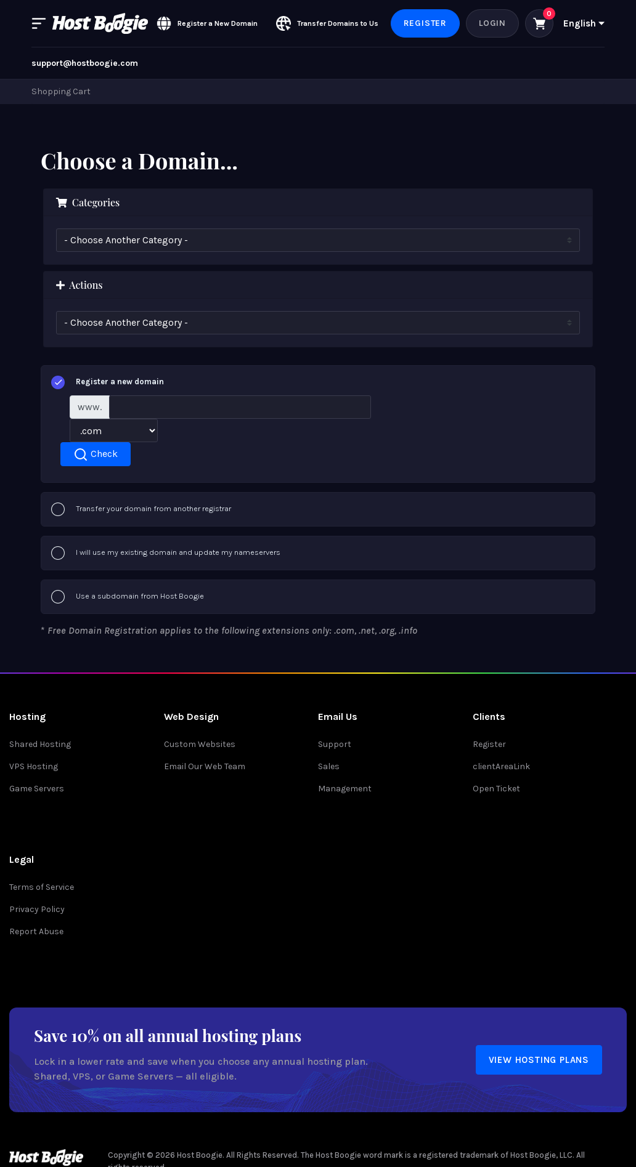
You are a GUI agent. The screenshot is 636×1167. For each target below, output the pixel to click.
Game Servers (36, 788)
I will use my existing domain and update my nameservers (165, 553)
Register (425, 23)
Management (345, 788)
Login (492, 23)
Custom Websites (199, 744)
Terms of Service (41, 887)
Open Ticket (496, 788)
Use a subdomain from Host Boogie (127, 597)
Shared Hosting (40, 744)
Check (95, 454)
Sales (329, 766)
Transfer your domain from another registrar (141, 509)
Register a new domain (107, 382)
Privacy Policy (37, 909)
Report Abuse (36, 931)
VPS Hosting (33, 766)
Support (334, 744)
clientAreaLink (501, 766)
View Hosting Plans (539, 1059)
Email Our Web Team (204, 766)
